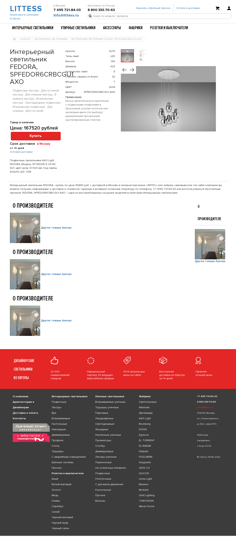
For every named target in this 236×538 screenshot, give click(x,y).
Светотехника (148, 402)
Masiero (144, 484)
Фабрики (135, 27)
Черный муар (60, 522)
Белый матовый (61, 484)
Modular (144, 489)
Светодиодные (104, 423)
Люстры (56, 407)
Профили (57, 440)
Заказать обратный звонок (153, 8)
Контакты (19, 418)
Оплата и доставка (188, 8)
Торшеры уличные (107, 407)
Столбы (100, 445)
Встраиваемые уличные (110, 402)
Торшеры (57, 451)
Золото (56, 489)
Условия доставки (21, 151)
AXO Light (145, 418)
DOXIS (143, 429)
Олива (56, 500)
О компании (20, 396)
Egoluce (144, 434)
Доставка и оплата (25, 412)
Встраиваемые (61, 418)
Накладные (59, 429)
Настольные (59, 423)
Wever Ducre (146, 506)
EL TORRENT (147, 440)
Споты (56, 445)
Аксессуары (112, 27)
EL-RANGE (145, 445)
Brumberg (144, 423)
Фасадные (101, 429)
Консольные (103, 489)
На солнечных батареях (110, 467)
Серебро (57, 506)
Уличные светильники (78, 27)
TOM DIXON (146, 500)
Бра (54, 412)
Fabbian (143, 451)
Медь (55, 495)
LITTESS (25, 9)
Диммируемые (61, 434)
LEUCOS (144, 473)
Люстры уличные (106, 456)
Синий (56, 511)
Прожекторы (103, 440)
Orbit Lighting (147, 495)
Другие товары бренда (56, 227)
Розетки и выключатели (169, 27)
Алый (55, 478)
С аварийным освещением (69, 456)
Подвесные (59, 402)
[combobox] (45, 144)
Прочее (57, 467)
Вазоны (100, 500)
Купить (36, 136)
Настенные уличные (108, 434)
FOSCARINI (145, 456)
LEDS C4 (144, 467)
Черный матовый (62, 517)
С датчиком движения (109, 484)
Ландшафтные (104, 418)
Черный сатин (60, 528)
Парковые (101, 412)
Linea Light (145, 478)
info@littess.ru (66, 15)
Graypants (145, 462)
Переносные (103, 462)
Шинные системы (62, 462)
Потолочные (103, 478)
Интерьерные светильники (32, 27)
